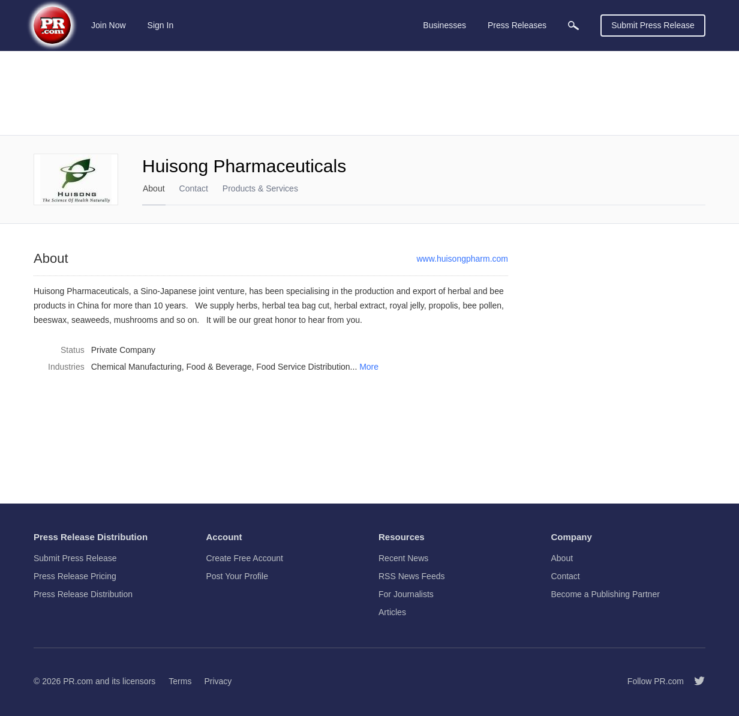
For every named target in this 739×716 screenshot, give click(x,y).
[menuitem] (573, 25)
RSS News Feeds (411, 576)
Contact (193, 188)
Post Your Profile (237, 576)
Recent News (403, 558)
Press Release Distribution (83, 594)
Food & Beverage (218, 367)
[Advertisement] (369, 93)
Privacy (218, 681)
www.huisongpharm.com (462, 258)
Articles (392, 612)
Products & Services (260, 188)
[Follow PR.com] (694, 681)
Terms (180, 681)
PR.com (78, 681)
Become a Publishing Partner (605, 594)
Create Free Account (244, 558)
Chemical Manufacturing (136, 367)
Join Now (108, 25)
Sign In (161, 25)
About (154, 188)
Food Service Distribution (303, 367)
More (368, 367)
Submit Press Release (653, 25)
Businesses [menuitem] (444, 25)
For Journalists (406, 594)
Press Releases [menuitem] (517, 25)
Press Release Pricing (75, 576)
